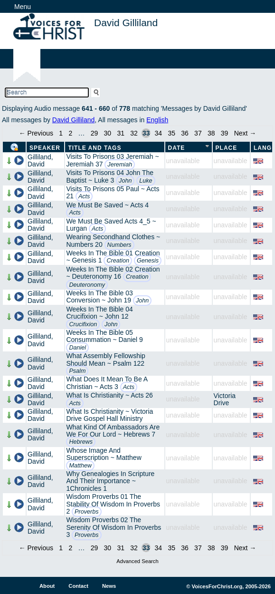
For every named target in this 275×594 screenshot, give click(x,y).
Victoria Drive (225, 399)
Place (226, 148)
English (157, 120)
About (47, 586)
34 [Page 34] (158, 133)
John (125, 180)
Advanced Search (137, 561)
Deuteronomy (87, 285)
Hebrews (81, 441)
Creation (117, 260)
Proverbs (86, 511)
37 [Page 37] (198, 133)
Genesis (148, 260)
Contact (78, 586)
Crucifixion (83, 324)
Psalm (77, 371)
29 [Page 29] (94, 133)
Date (176, 148)
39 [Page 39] (224, 133)
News (109, 586)
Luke (145, 180)
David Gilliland (73, 120)
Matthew (80, 465)
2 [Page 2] (70, 133)
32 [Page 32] (134, 133)
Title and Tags (94, 148)
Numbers (119, 245)
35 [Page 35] (171, 133)
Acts (84, 196)
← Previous (36, 133)
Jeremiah (119, 164)
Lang (263, 148)
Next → (245, 133)
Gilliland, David (40, 160)
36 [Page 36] (185, 133)
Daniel (77, 347)
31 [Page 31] (120, 133)
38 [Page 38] (211, 133)
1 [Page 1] (61, 133)
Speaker (44, 148)
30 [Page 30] (108, 133)
